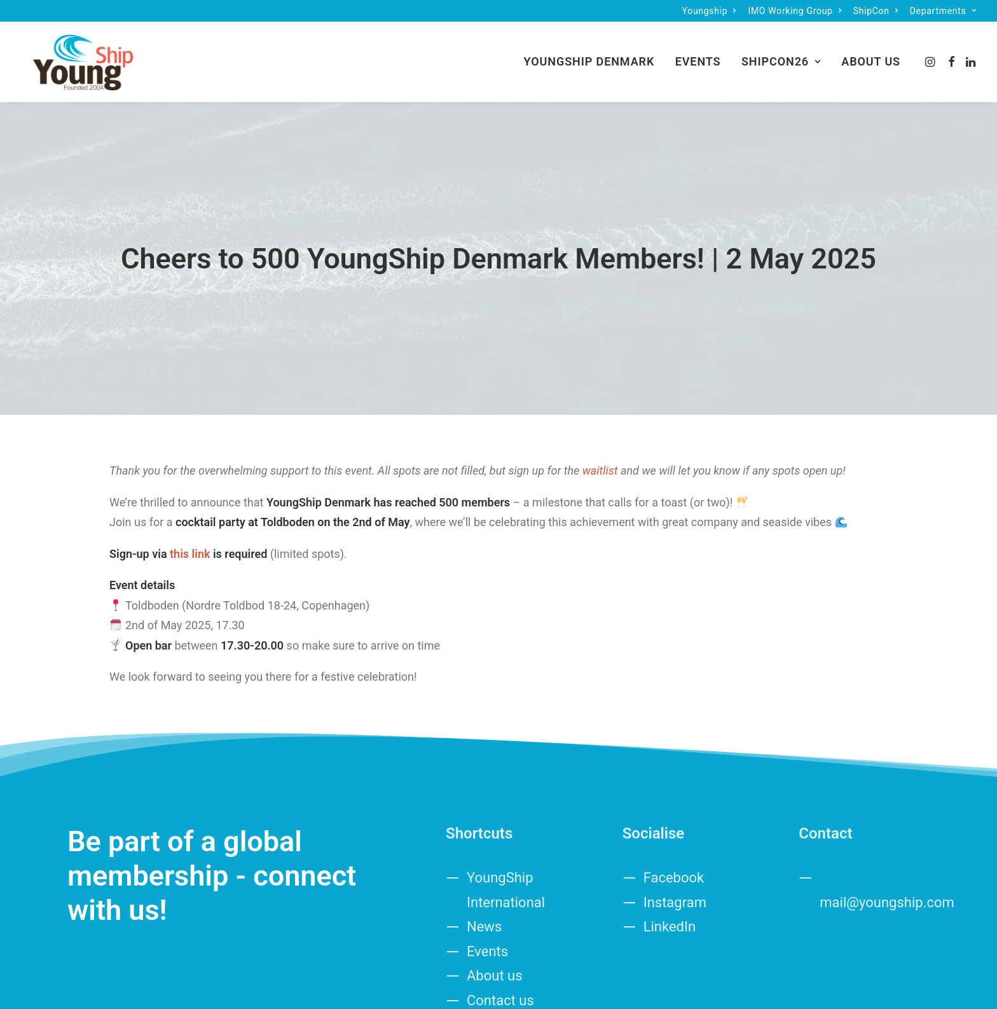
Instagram (674, 828)
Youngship (709, 11)
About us (870, 55)
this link (190, 480)
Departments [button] (943, 11)
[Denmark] (71, 56)
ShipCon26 (781, 55)
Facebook (674, 804)
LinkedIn (669, 853)
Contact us (500, 926)
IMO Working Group (794, 11)
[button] (931, 56)
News (484, 853)
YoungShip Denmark (589, 55)
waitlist (600, 396)
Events (698, 55)
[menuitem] (709, 11)
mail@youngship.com (887, 828)
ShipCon (875, 11)
